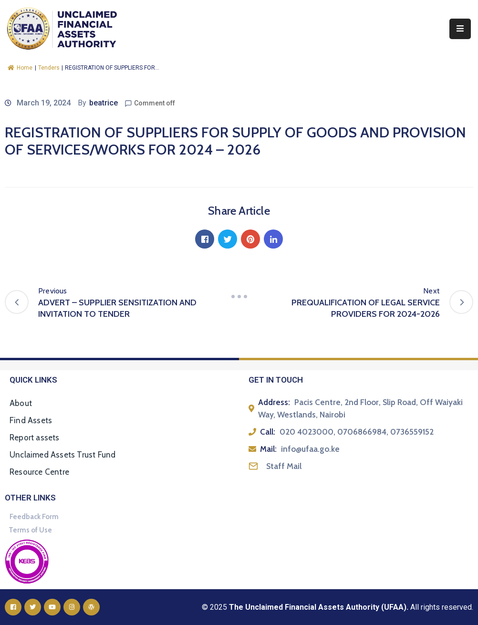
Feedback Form (34, 516)
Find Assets (31, 420)
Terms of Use (30, 530)
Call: (267, 432)
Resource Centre (39, 472)
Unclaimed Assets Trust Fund (62, 454)
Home (20, 67)
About (21, 403)
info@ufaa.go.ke (310, 449)
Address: (274, 402)
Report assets (35, 437)
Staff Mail (283, 466)
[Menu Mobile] (460, 29)
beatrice (103, 102)
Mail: (268, 449)
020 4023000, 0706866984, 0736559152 (357, 432)
